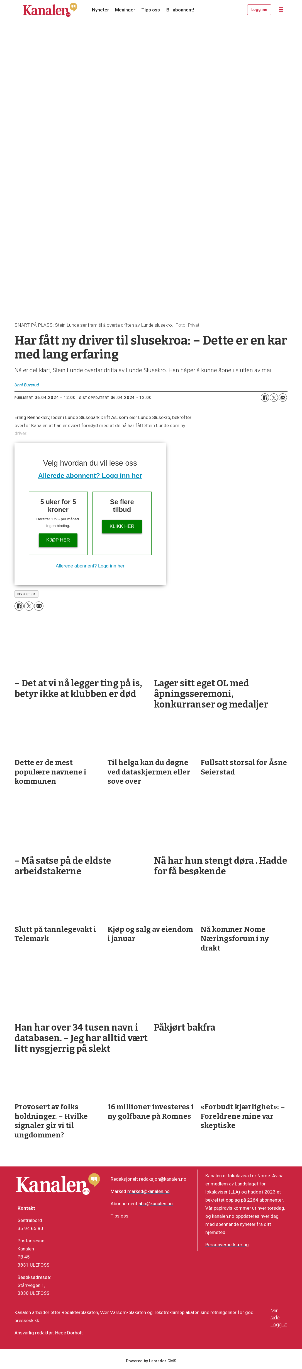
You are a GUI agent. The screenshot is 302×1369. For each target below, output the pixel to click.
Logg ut (279, 1324)
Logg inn (259, 9)
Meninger (125, 10)
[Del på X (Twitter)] (274, 397)
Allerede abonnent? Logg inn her (90, 475)
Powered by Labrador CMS (151, 1361)
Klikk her (121, 526)
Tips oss (150, 10)
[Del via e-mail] (283, 397)
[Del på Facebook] (265, 397)
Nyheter (100, 10)
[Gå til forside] (50, 9)
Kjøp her (58, 540)
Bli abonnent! (180, 10)
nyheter (26, 594)
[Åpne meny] (281, 10)
